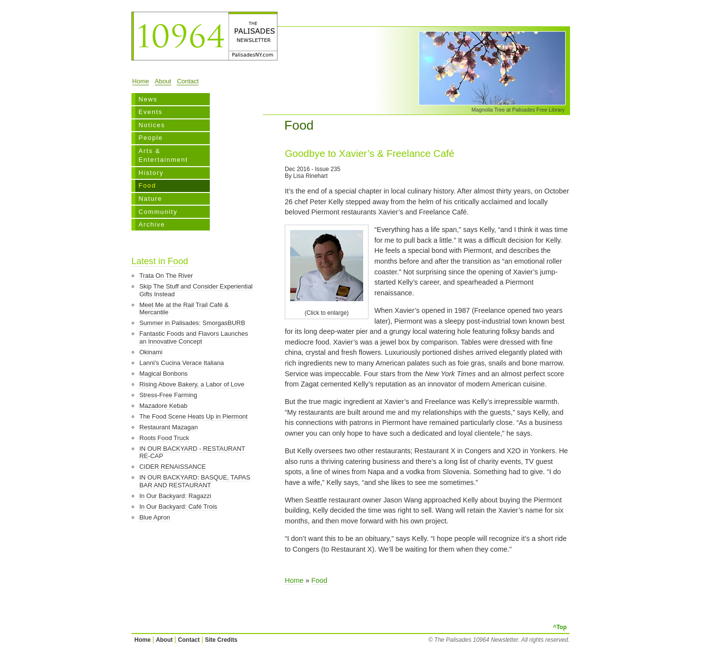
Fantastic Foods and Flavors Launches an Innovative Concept (193, 337)
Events (150, 111)
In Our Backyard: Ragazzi (175, 495)
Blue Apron (154, 517)
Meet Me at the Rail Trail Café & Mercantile (184, 308)
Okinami (151, 352)
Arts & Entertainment (163, 155)
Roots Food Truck (164, 438)
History (151, 172)
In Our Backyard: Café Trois (178, 506)
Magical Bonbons (163, 373)
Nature (150, 198)
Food (147, 185)
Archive (151, 224)
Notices (151, 125)
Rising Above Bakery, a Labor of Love (191, 384)
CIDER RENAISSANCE (172, 466)
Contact (188, 81)
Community (157, 211)
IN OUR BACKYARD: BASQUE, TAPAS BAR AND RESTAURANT (194, 481)
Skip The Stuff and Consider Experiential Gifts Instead (196, 290)
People (150, 137)
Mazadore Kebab (163, 405)
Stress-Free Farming (168, 395)
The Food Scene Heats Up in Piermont (193, 416)
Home (140, 81)
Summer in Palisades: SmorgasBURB (192, 322)
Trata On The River (166, 275)
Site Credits (221, 639)
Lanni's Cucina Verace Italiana (181, 362)
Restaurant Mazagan (168, 427)
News (147, 99)
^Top (560, 627)
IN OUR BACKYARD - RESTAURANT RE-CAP (192, 452)
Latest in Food (159, 261)
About (163, 81)
